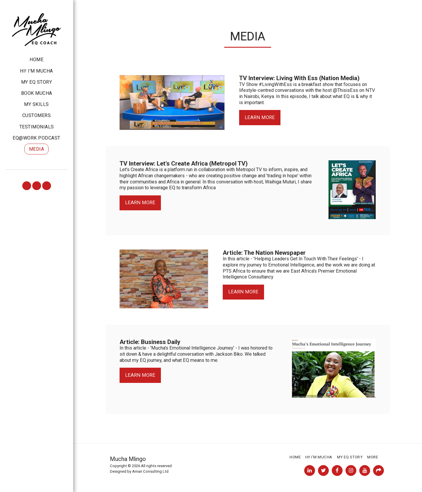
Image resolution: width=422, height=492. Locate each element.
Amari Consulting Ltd (150, 471)
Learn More (260, 117)
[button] (26, 185)
